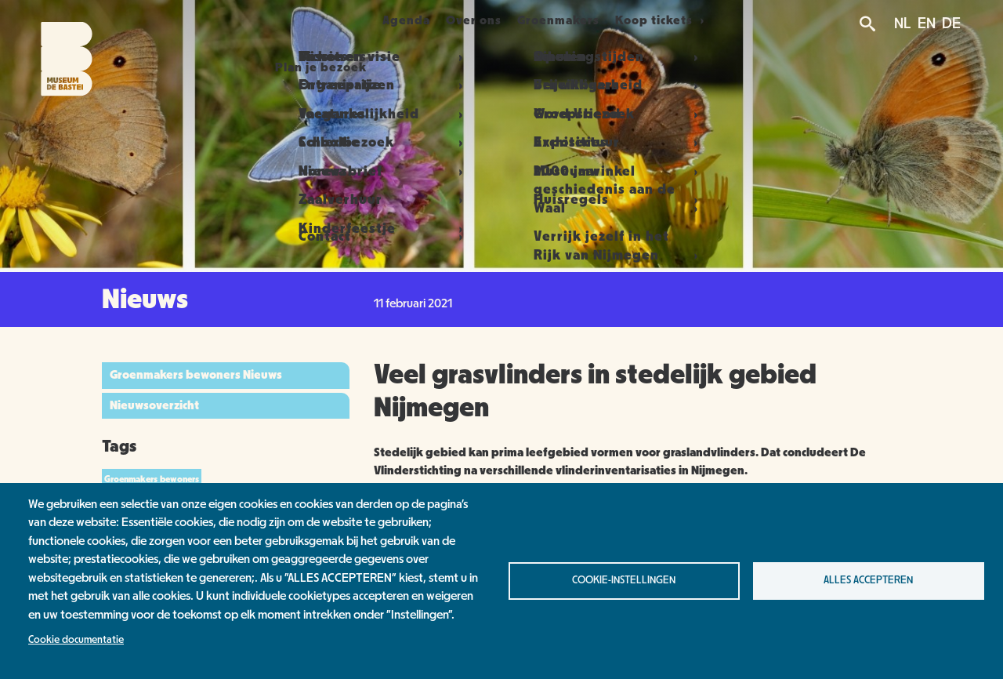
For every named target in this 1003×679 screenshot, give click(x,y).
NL (902, 23)
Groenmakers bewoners (151, 479)
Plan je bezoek (291, 20)
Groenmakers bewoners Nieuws (196, 375)
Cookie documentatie (76, 639)
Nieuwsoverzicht (154, 405)
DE (951, 23)
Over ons (483, 20)
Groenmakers (585, 20)
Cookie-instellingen (623, 580)
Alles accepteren (868, 580)
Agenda (396, 20)
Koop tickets (694, 20)
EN (927, 23)
